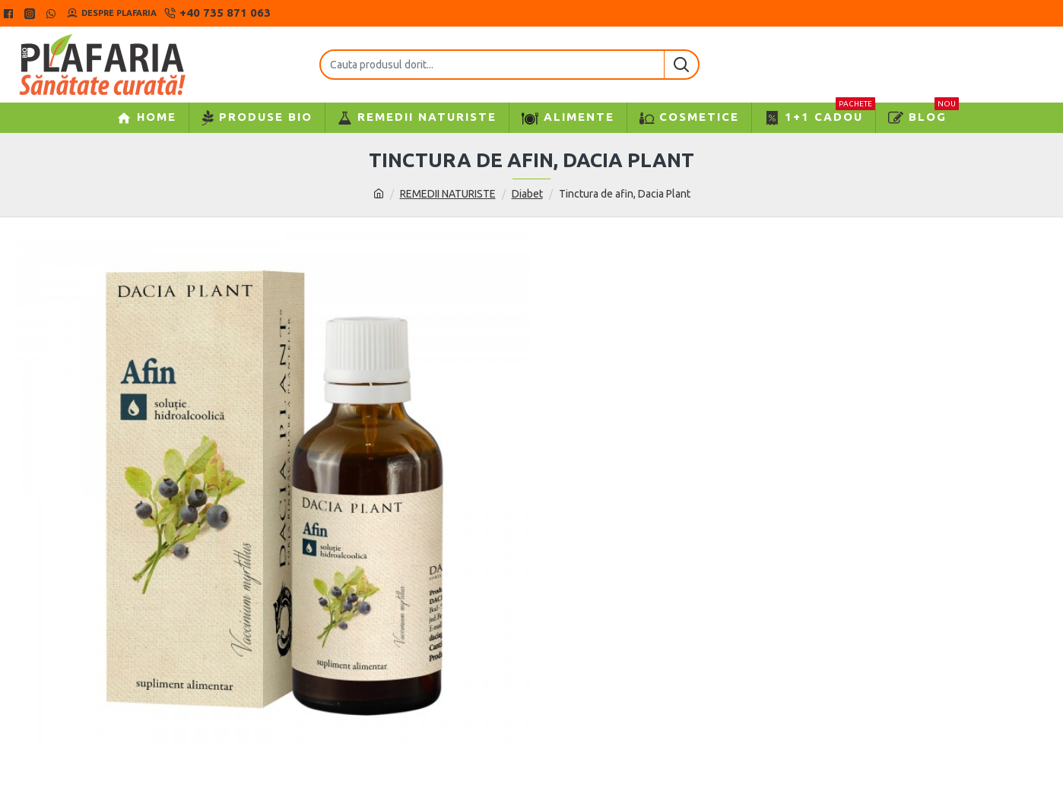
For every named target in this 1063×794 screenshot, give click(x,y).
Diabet (527, 194)
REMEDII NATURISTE (448, 194)
